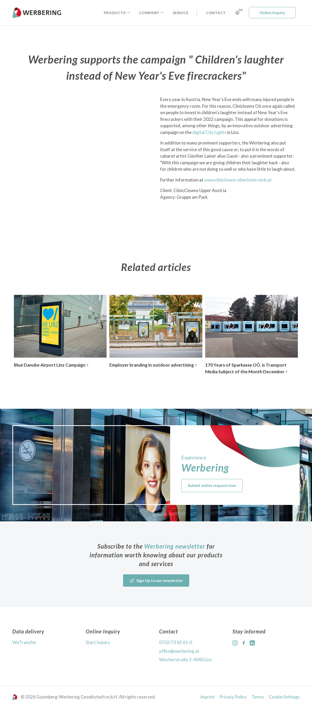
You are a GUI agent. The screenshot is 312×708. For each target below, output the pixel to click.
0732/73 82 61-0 (175, 642)
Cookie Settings (284, 697)
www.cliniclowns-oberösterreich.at (238, 180)
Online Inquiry (272, 12)
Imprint (207, 697)
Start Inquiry (98, 642)
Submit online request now (212, 485)
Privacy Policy (233, 697)
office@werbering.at (179, 651)
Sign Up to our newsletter (156, 581)
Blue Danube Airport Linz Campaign (51, 365)
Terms (258, 697)
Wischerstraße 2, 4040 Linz (185, 659)
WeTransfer (24, 642)
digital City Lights (209, 132)
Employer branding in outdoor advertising (153, 365)
